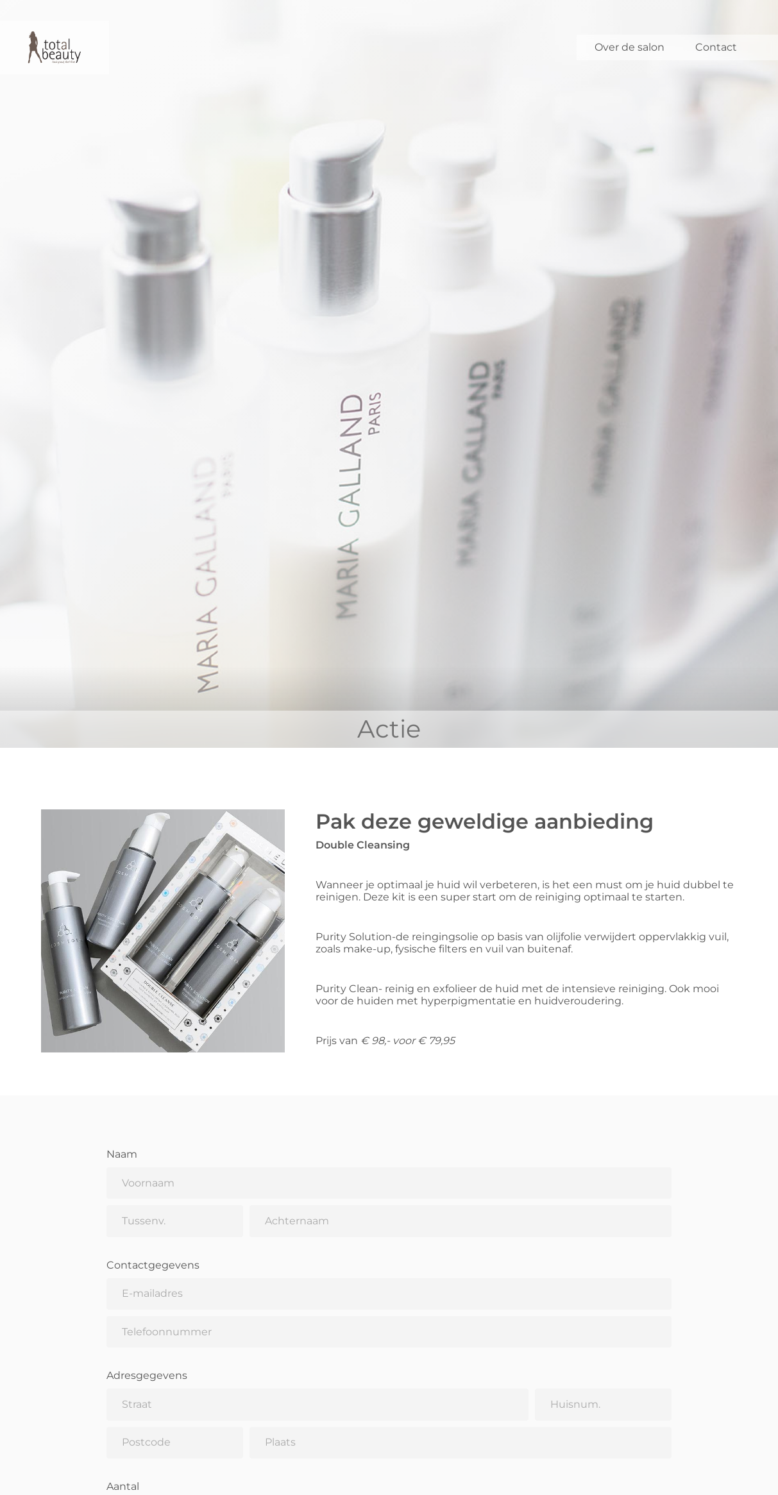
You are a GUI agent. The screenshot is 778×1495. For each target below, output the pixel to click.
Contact (716, 47)
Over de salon (629, 47)
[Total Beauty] (54, 47)
